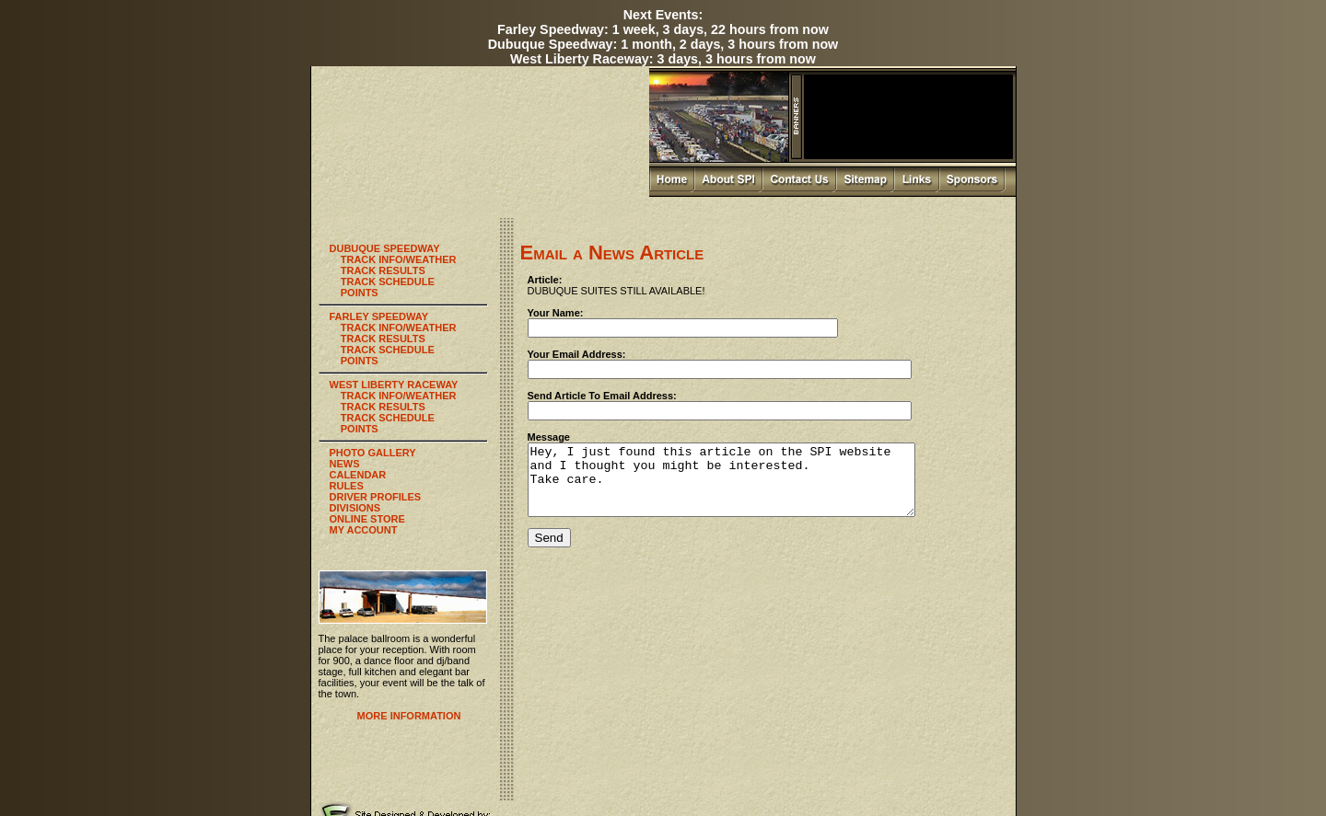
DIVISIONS (355, 507)
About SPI (762, 769)
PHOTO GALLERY (373, 452)
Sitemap (850, 769)
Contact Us (808, 769)
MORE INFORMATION (409, 715)
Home (726, 769)
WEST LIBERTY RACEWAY (394, 384)
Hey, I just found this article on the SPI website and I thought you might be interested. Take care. (744, 486)
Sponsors (916, 769)
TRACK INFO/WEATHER (399, 259)
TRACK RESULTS (383, 270)
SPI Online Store (863, 778)
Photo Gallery (800, 778)
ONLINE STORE (367, 518)
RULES (347, 485)
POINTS (359, 292)
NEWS (345, 463)
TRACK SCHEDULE (388, 281)
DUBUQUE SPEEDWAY (385, 248)
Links (881, 769)
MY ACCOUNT (364, 529)
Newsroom (920, 778)
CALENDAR (358, 474)
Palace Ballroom (738, 778)
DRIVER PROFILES (376, 496)
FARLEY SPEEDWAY (379, 316)
